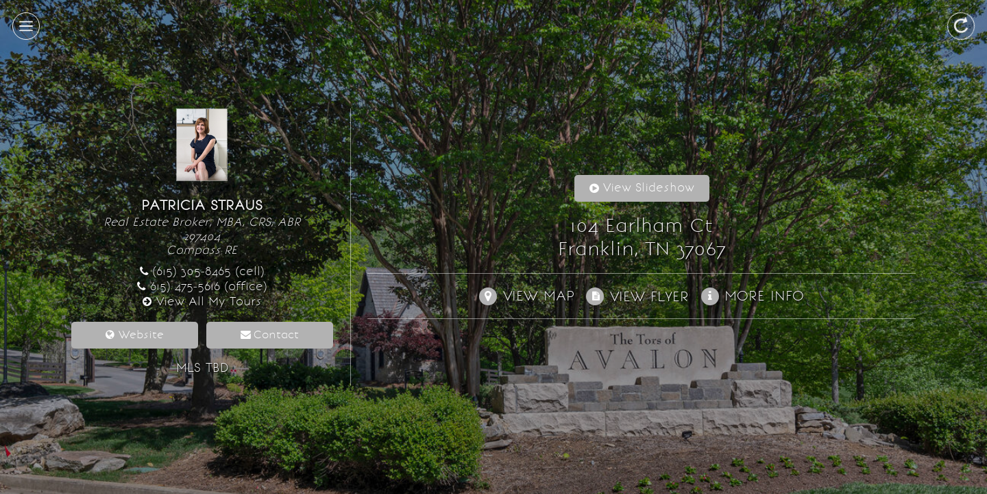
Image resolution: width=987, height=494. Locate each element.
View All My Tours (209, 301)
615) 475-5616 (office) (208, 286)
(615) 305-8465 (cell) (208, 271)
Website (141, 334)
